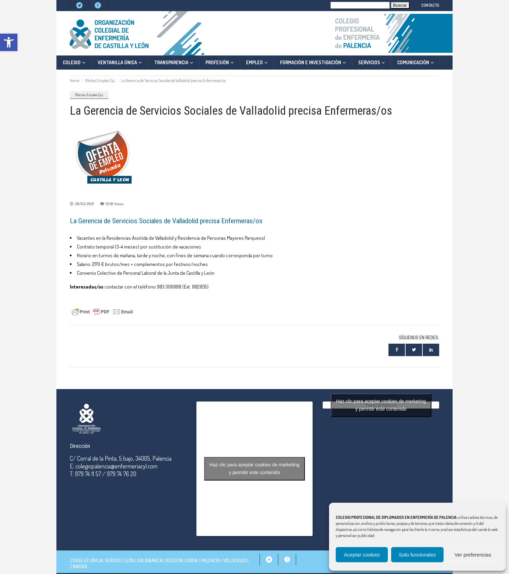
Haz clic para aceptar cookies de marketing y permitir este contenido (254, 468)
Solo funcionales (417, 555)
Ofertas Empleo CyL (100, 80)
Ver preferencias (473, 555)
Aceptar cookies (362, 555)
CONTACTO (430, 5)
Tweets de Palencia (381, 405)
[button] (8, 42)
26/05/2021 (84, 203)
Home (74, 80)
